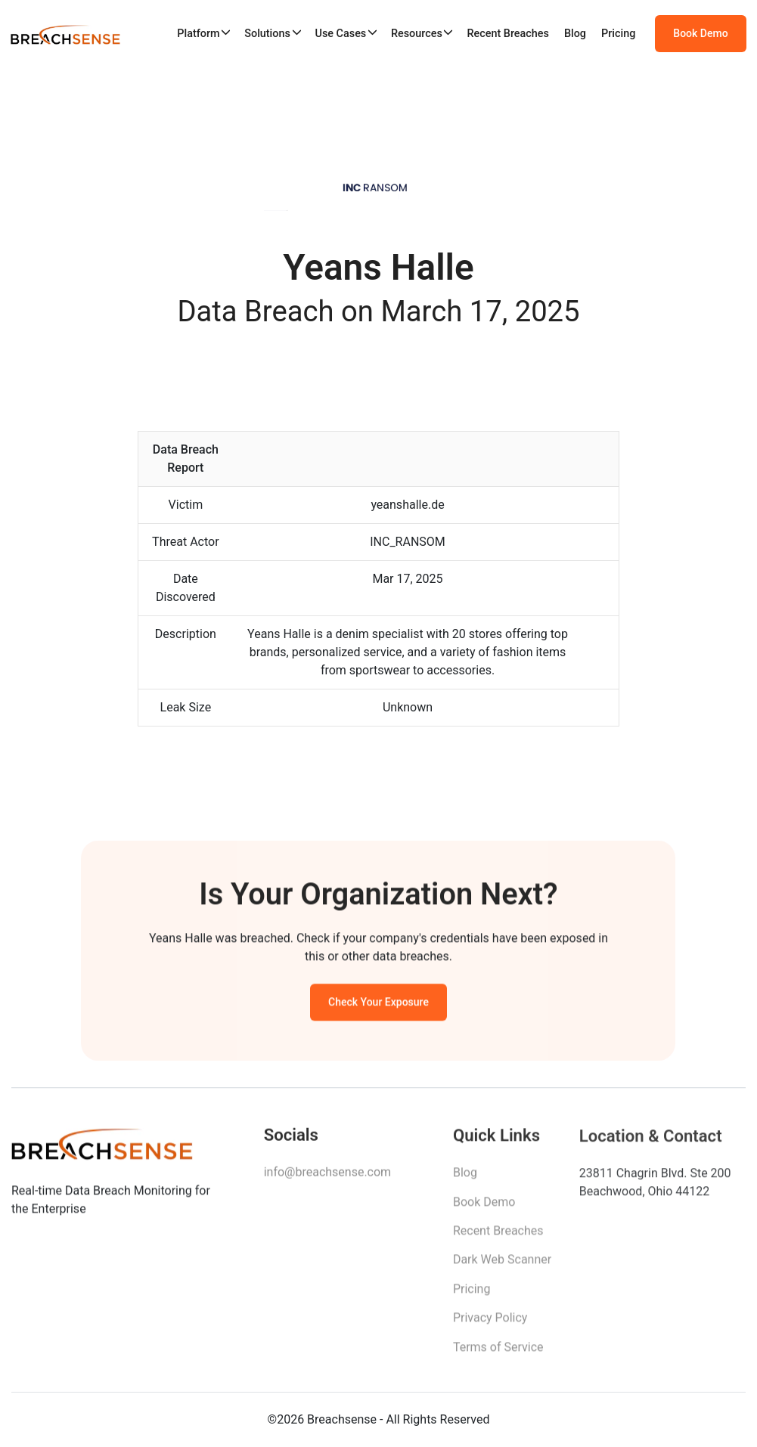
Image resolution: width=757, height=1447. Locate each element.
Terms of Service (498, 1352)
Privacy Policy (490, 1322)
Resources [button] (416, 33)
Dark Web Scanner (502, 1264)
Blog (575, 33)
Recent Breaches (508, 33)
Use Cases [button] (340, 33)
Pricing (618, 33)
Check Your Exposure (378, 1005)
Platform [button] (198, 33)
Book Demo (700, 33)
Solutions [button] (267, 33)
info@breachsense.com (327, 1176)
